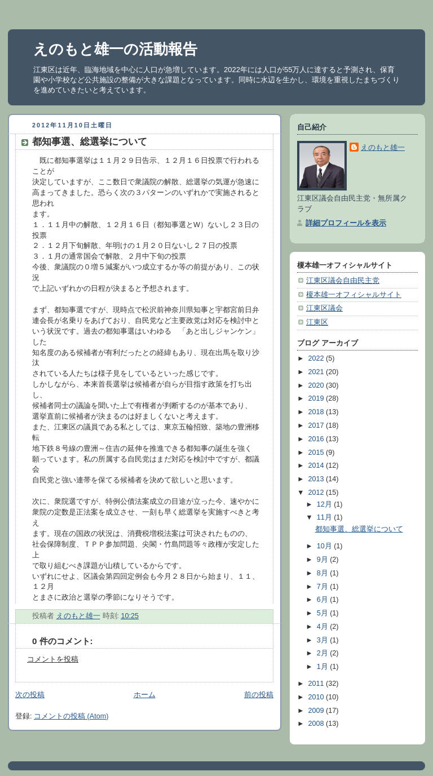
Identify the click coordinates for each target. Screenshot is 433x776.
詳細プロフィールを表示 (346, 223)
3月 (323, 640)
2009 (317, 711)
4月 (323, 627)
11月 (325, 517)
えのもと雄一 (383, 148)
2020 (317, 385)
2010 (317, 697)
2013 (317, 479)
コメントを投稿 (52, 659)
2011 (317, 684)
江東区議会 (324, 308)
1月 (323, 667)
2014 (317, 465)
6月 (323, 600)
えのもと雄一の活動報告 (115, 49)
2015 (317, 452)
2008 (317, 724)
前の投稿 (258, 695)
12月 (325, 504)
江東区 (317, 322)
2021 (317, 372)
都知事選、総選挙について (359, 529)
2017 (317, 425)
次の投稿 (30, 695)
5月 (323, 613)
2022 (317, 358)
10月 (325, 546)
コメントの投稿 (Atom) (71, 716)
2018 (317, 412)
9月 (323, 560)
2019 (317, 398)
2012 (317, 492)
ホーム (145, 695)
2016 (317, 439)
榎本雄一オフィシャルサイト (353, 295)
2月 (323, 653)
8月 (323, 573)
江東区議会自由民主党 (342, 281)
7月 (323, 587)
